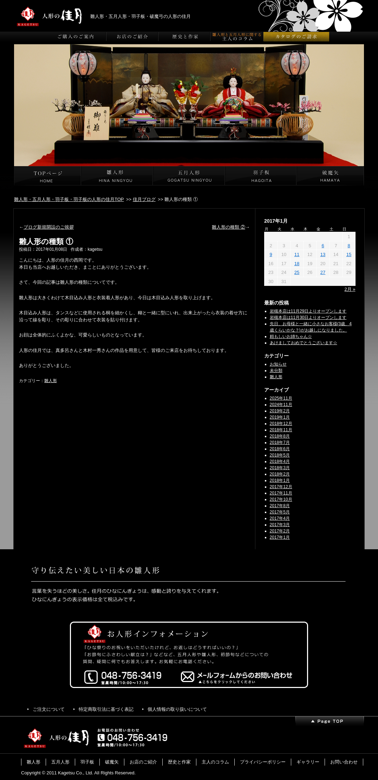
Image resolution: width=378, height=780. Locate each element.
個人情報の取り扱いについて (177, 709)
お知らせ (278, 364)
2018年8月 (280, 436)
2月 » (349, 289)
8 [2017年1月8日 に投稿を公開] (348, 245)
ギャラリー (307, 762)
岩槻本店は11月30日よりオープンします (308, 317)
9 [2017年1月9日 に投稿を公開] (270, 254)
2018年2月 (280, 474)
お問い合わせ (344, 762)
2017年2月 (280, 531)
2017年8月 (280, 505)
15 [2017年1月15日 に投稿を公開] (348, 254)
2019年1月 (280, 417)
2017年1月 (280, 537)
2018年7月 (280, 442)
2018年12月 (281, 423)
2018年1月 (280, 480)
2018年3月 (280, 467)
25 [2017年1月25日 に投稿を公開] (296, 272)
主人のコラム (215, 762)
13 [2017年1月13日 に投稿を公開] (322, 254)
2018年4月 (280, 461)
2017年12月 (281, 486)
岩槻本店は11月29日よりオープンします (308, 311)
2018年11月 (281, 429)
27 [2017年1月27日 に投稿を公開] (322, 272)
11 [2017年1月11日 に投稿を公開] (296, 254)
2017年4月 (280, 518)
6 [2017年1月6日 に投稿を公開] (322, 245)
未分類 (276, 370)
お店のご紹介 (143, 762)
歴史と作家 (179, 762)
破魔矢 (112, 762)
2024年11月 (281, 404)
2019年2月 (280, 410)
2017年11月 (281, 493)
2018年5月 (280, 455)
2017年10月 (281, 499)
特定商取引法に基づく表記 (106, 709)
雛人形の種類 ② (228, 227)
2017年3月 (280, 524)
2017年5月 (280, 512)
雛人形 (50, 380)
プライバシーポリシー (263, 762)
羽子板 (87, 762)
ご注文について (49, 709)
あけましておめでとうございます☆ (303, 342)
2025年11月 (281, 398)
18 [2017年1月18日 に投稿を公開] (296, 263)
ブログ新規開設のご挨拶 (49, 227)
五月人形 (60, 762)
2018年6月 (280, 448)
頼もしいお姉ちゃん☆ (291, 336)
